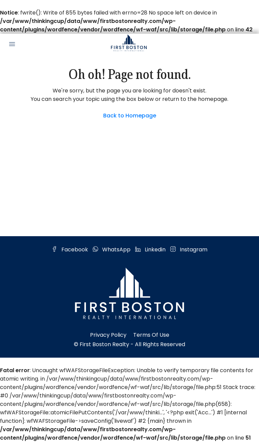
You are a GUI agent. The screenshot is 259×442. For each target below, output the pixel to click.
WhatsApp (112, 249)
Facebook (70, 249)
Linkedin (151, 249)
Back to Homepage (129, 115)
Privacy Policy (108, 335)
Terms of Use (151, 335)
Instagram (188, 249)
